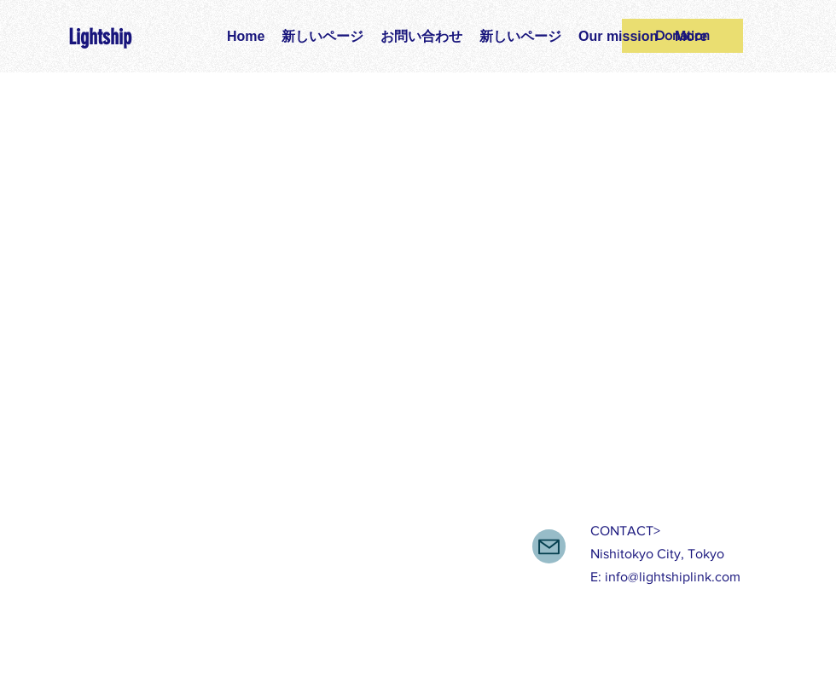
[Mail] (549, 546)
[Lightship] (120, 37)
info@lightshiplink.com (672, 576)
